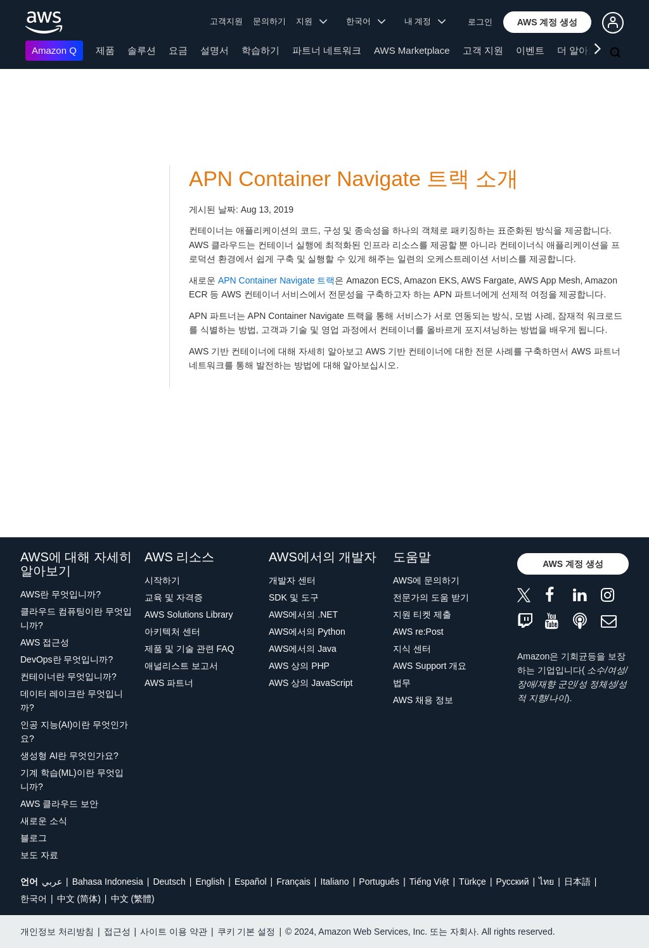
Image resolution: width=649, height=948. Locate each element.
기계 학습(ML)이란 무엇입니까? (72, 780)
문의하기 (269, 21)
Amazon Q (54, 50)
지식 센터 (412, 649)
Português (379, 881)
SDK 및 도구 (294, 597)
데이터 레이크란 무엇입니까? (71, 701)
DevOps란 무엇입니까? (66, 659)
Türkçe (472, 881)
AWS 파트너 (169, 683)
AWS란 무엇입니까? (60, 594)
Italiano (335, 881)
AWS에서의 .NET (303, 614)
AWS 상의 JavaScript (311, 683)
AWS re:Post (418, 632)
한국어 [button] (365, 21)
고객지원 (226, 21)
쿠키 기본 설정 (246, 931)
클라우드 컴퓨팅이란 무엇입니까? (76, 618)
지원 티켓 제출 (422, 614)
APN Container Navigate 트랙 (276, 280)
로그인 (480, 22)
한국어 (33, 899)
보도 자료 (39, 855)
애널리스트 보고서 (181, 666)
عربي (52, 881)
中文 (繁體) (133, 899)
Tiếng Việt (429, 881)
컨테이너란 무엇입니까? (68, 676)
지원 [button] (311, 21)
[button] (547, 22)
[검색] (617, 53)
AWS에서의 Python (307, 632)
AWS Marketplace (411, 50)
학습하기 (260, 50)
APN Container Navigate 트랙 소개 (353, 178)
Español (251, 881)
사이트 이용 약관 (173, 931)
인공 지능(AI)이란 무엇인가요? (74, 732)
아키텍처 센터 (172, 632)
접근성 (117, 931)
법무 (402, 683)
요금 (178, 50)
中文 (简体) (79, 899)
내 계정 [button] (425, 21)
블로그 (33, 838)
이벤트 (530, 50)
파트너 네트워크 (326, 50)
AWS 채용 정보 (423, 700)
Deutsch (169, 881)
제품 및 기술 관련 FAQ (190, 649)
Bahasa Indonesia (107, 881)
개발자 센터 (292, 580)
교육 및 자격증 (174, 597)
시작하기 (162, 580)
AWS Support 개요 (429, 666)
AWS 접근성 (44, 642)
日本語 (577, 881)
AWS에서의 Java (303, 649)
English (209, 881)
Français (293, 881)
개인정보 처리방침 (57, 931)
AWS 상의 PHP (299, 666)
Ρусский (512, 881)
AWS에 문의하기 (426, 580)
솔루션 (141, 50)
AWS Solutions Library (189, 614)
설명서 (214, 50)
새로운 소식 (43, 821)
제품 (105, 50)
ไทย (546, 881)
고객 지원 (483, 50)
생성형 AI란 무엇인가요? (69, 756)
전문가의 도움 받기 (431, 597)
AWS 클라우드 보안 (59, 804)
